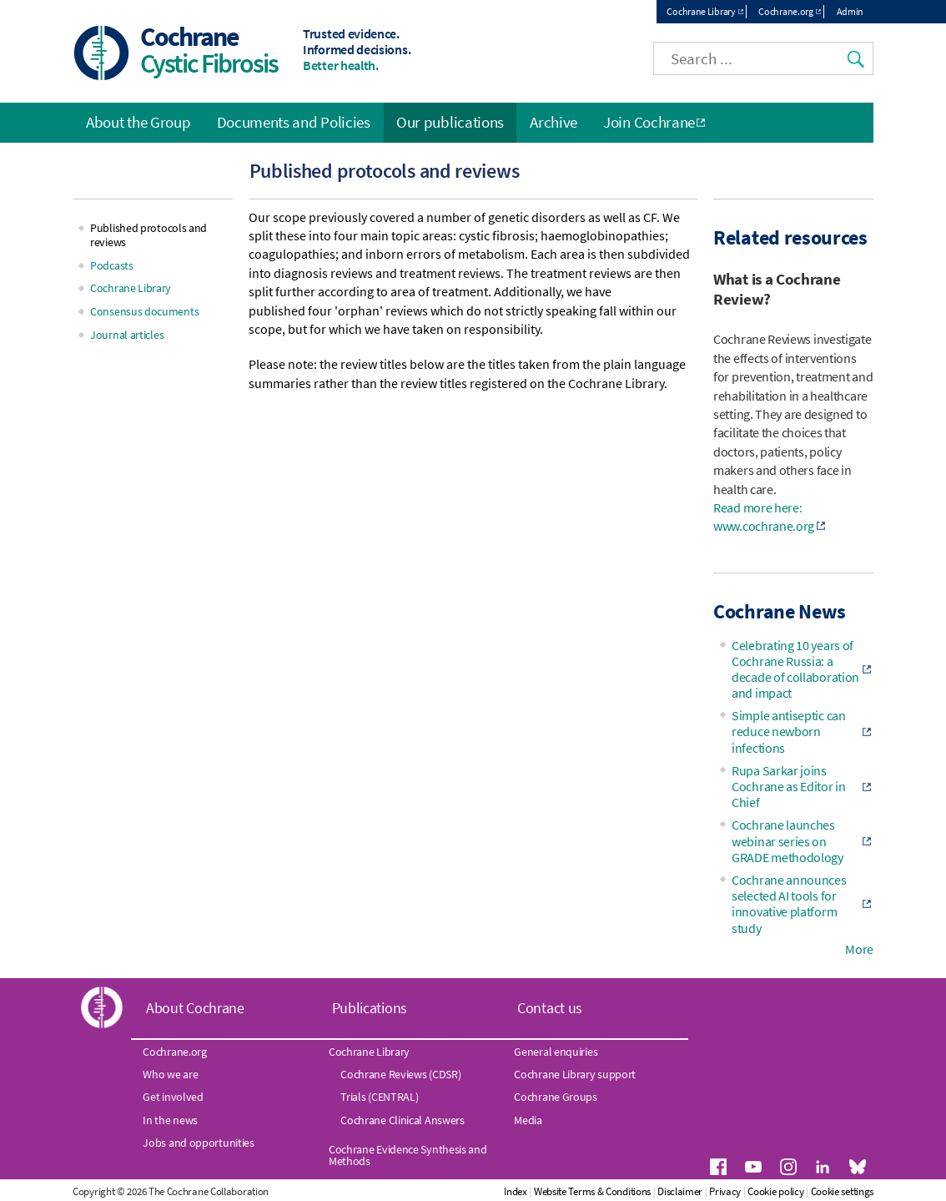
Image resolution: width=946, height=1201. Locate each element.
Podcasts (111, 265)
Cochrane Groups (555, 1096)
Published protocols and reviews (148, 235)
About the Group (138, 122)
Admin (850, 11)
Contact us (549, 1007)
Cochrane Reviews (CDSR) (400, 1074)
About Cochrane (195, 1007)
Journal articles (127, 334)
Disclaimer (679, 1191)
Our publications (450, 122)
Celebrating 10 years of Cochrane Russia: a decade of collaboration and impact (795, 669)
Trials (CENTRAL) (379, 1096)
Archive (553, 122)
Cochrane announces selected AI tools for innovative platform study (789, 903)
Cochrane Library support (575, 1074)
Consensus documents (144, 311)
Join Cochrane (649, 122)
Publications (369, 1007)
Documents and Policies (293, 122)
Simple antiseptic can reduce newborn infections (789, 731)
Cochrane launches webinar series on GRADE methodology (787, 840)
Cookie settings (842, 1191)
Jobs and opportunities (198, 1142)
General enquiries (555, 1051)
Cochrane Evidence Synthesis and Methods (408, 1155)
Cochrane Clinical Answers (402, 1120)
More (859, 949)
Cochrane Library (701, 11)
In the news (170, 1120)
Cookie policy (775, 1191)
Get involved (173, 1096)
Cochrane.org (785, 11)
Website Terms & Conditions (592, 1191)
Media (528, 1120)
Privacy (725, 1191)
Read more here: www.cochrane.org (763, 516)
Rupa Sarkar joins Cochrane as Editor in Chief (789, 786)
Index (515, 1191)
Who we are (170, 1074)
